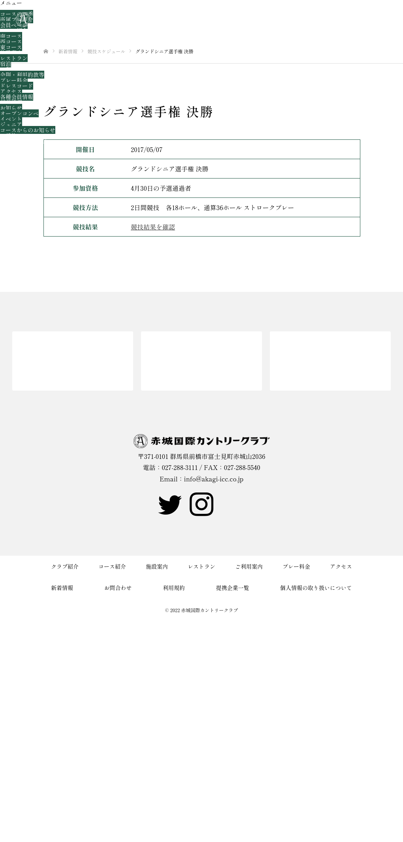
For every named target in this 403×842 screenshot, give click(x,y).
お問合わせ (14, 146)
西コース (11, 41)
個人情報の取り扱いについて (316, 588)
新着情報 (11, 102)
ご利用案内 (14, 69)
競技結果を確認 (153, 226)
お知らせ (11, 108)
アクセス (11, 91)
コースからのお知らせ (27, 130)
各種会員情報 (16, 97)
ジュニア (11, 124)
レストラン (14, 58)
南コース (11, 36)
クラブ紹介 (14, 8)
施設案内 (11, 52)
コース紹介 (14, 30)
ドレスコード (16, 86)
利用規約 (174, 588)
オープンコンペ (19, 113)
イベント (11, 119)
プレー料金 (14, 80)
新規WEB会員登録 (23, 141)
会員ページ (14, 25)
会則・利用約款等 (22, 75)
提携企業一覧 (232, 588)
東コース (11, 47)
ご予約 (8, 135)
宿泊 (5, 64)
